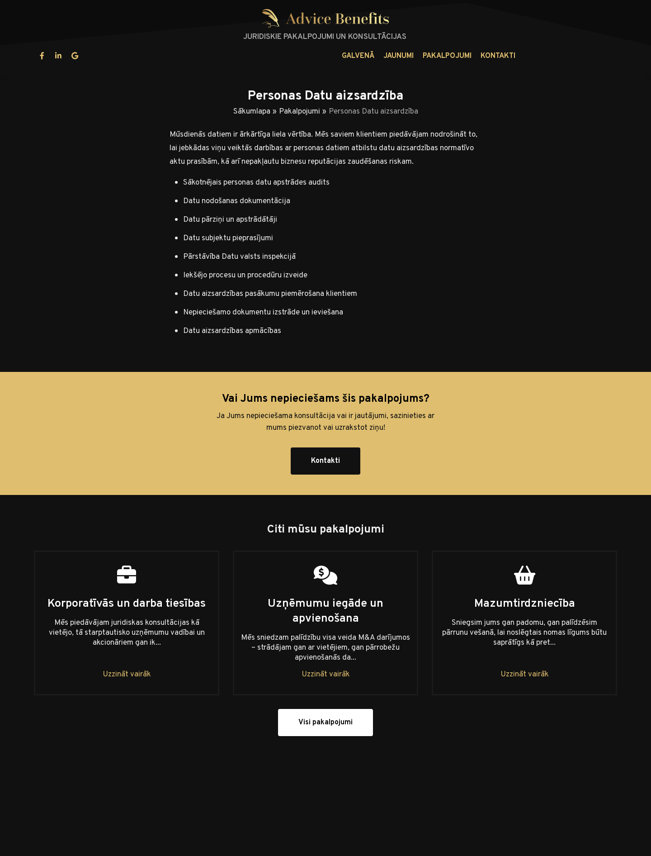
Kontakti (394, 56)
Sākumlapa (251, 112)
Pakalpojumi (344, 56)
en (605, 56)
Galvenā (255, 56)
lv (583, 56)
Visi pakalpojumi (325, 722)
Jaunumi (295, 56)
